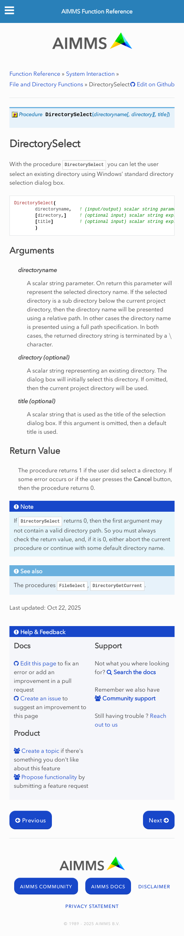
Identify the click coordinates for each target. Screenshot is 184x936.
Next (159, 820)
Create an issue (40, 698)
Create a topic (39, 751)
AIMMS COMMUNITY (46, 886)
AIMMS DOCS (108, 886)
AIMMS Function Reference (96, 11)
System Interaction (90, 73)
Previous (30, 820)
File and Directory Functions (46, 84)
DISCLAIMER (154, 886)
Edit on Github (155, 84)
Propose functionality (48, 777)
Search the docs (134, 672)
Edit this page (37, 663)
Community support (128, 698)
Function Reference (34, 73)
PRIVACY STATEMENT (92, 906)
